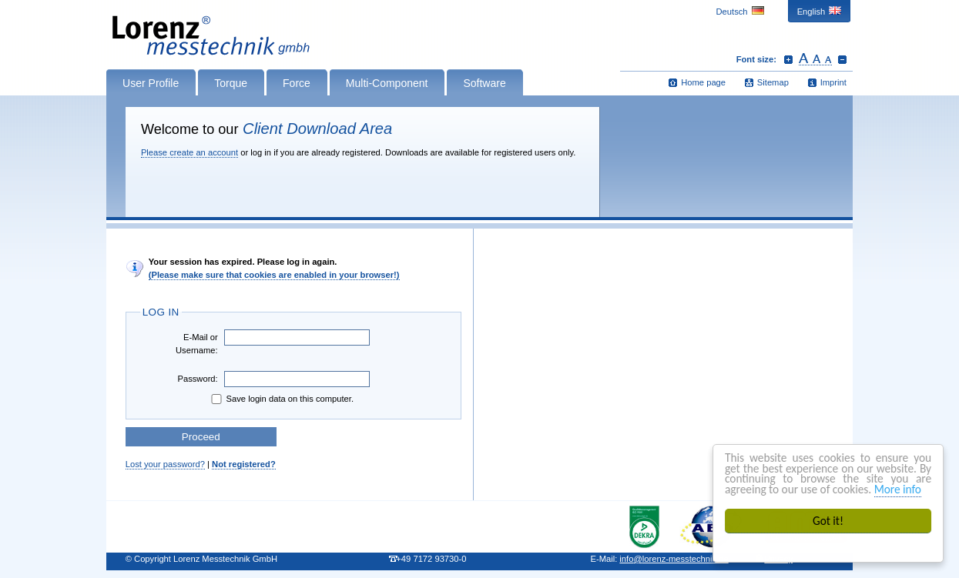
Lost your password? (165, 464)
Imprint (833, 82)
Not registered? (244, 464)
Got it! (828, 520)
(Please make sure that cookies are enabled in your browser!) (274, 274)
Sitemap (773, 82)
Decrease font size (842, 59)
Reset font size (815, 59)
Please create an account (189, 152)
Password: (197, 378)
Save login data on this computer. (281, 399)
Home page (703, 82)
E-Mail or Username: (197, 343)
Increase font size (788, 59)
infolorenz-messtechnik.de (673, 558)
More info (897, 489)
